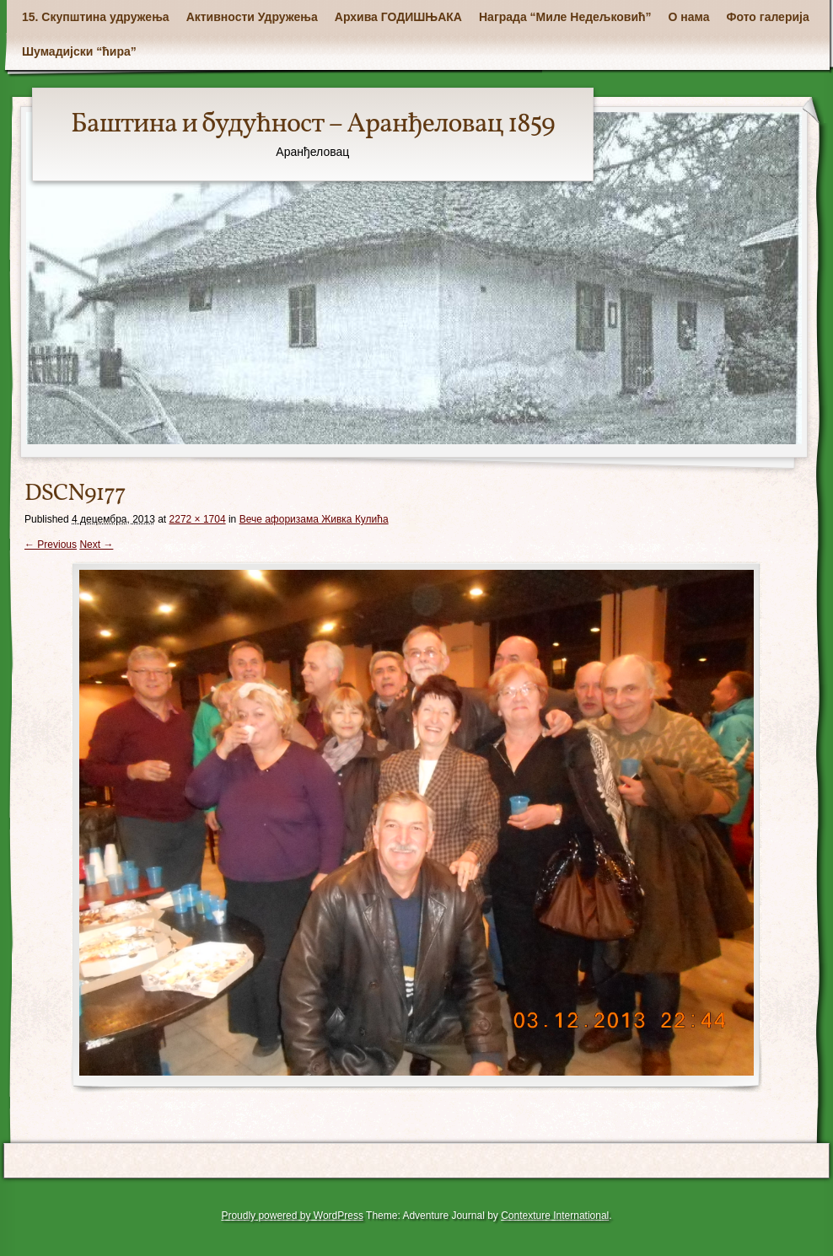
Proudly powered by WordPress (292, 1215)
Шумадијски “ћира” (79, 51)
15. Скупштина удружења (95, 17)
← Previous (50, 544)
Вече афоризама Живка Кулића (314, 519)
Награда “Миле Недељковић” (565, 17)
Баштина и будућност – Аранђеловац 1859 (313, 124)
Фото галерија (768, 17)
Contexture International (555, 1215)
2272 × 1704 (197, 519)
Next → (96, 544)
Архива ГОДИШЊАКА (398, 17)
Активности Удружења (252, 17)
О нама (689, 17)
